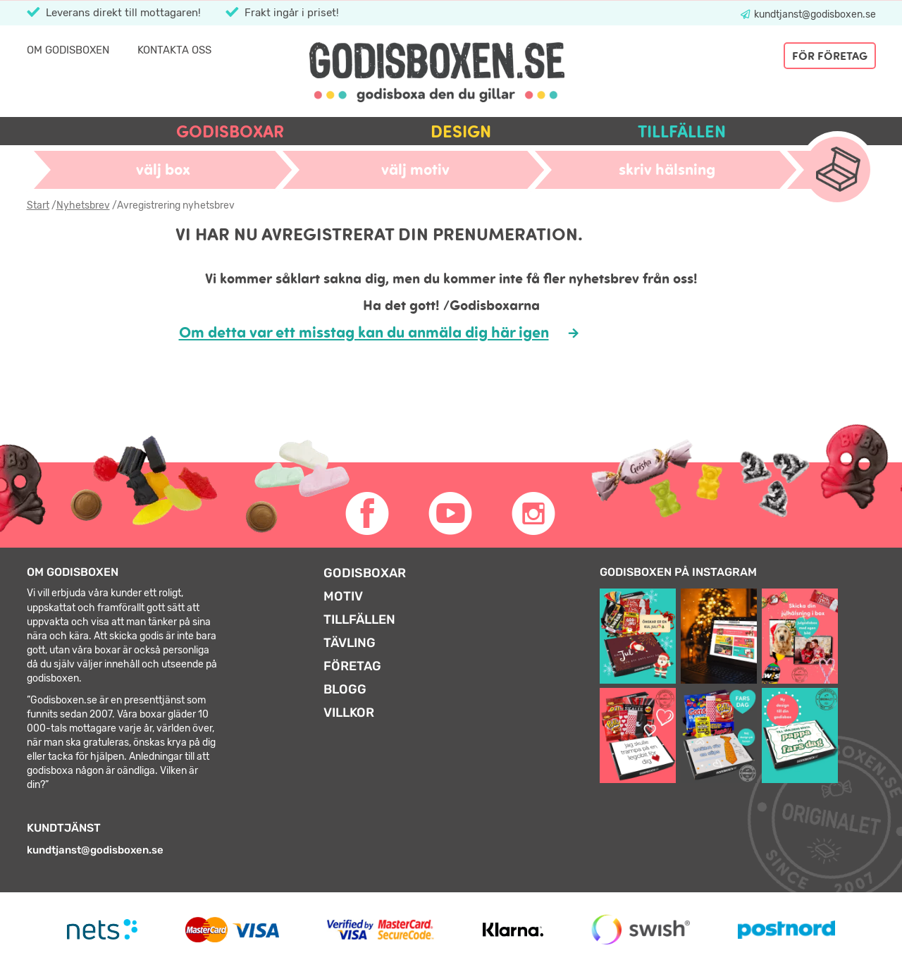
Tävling (349, 643)
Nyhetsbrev (83, 205)
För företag (829, 56)
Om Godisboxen (68, 50)
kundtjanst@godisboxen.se (814, 14)
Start (38, 205)
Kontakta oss (174, 50)
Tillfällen (682, 131)
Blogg (344, 689)
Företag (352, 666)
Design (461, 131)
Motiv (343, 596)
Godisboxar (230, 131)
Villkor (348, 712)
